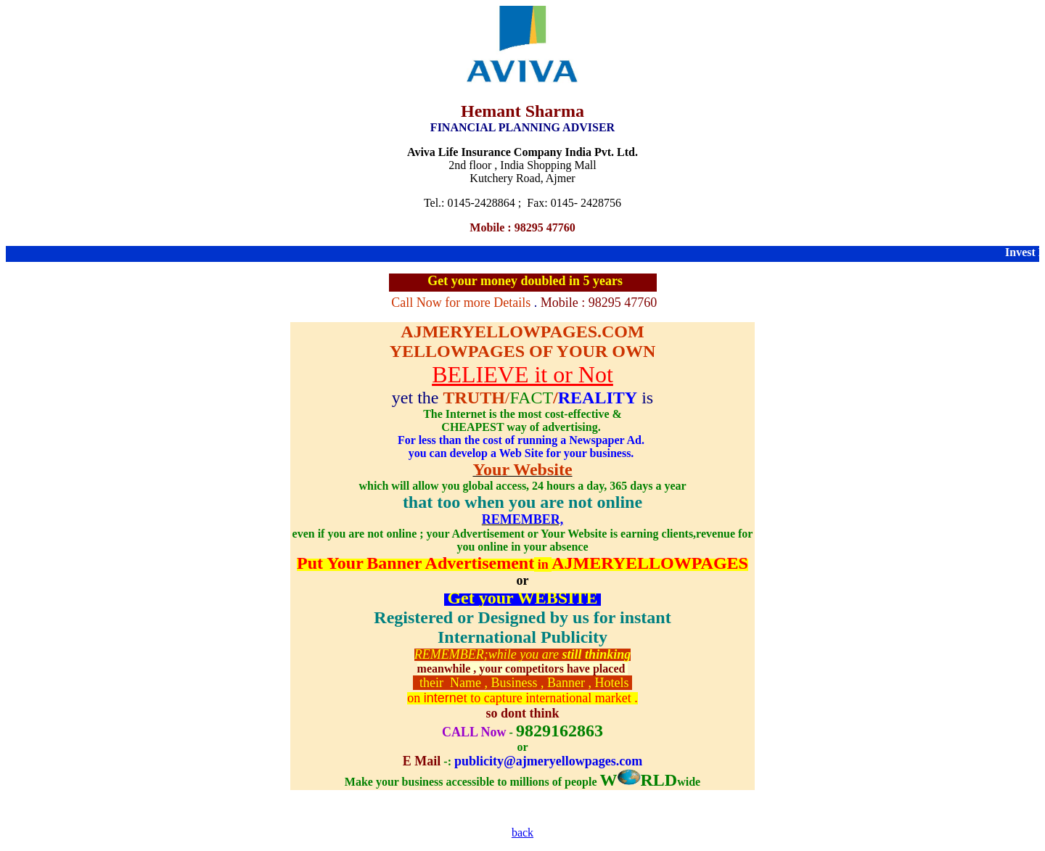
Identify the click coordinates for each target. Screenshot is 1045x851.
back (522, 832)
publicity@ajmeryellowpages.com (548, 761)
